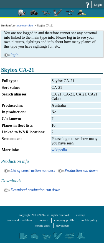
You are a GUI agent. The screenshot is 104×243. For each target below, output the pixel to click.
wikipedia (59, 150)
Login (98, 5)
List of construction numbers (33, 170)
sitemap (80, 215)
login (15, 55)
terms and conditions (19, 220)
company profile (64, 220)
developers (63, 225)
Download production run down (35, 190)
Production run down (81, 170)
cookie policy (89, 220)
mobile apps (42, 225)
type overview (24, 25)
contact (43, 220)
